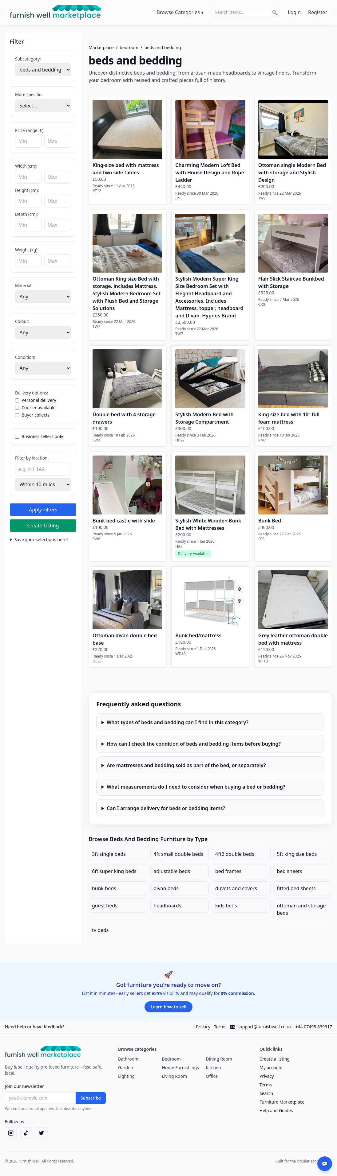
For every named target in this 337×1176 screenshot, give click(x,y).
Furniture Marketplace (282, 1102)
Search (266, 1093)
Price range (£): (30, 130)
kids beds (226, 905)
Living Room (174, 1076)
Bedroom (171, 1059)
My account (271, 1067)
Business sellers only (39, 436)
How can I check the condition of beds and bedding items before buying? (194, 743)
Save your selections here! (41, 539)
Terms (220, 1027)
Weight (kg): (26, 250)
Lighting (126, 1076)
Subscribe (91, 1098)
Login (294, 12)
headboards (167, 905)
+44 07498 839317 (313, 1027)
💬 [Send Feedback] (325, 1163)
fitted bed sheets (296, 888)
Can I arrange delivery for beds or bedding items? (166, 808)
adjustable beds (172, 871)
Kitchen (213, 1067)
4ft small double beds (179, 854)
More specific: (28, 94)
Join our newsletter (24, 1086)
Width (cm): (26, 166)
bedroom (129, 47)
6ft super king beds (114, 871)
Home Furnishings (180, 1067)
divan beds (166, 888)
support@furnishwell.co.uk (260, 1027)
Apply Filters (43, 509)
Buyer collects (32, 415)
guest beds (104, 905)
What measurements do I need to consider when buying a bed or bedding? (196, 786)
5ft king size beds (297, 854)
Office (212, 1076)
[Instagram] (11, 1133)
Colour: (22, 321)
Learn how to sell (168, 1007)
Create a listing (275, 1059)
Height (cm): (27, 190)
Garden (125, 1067)
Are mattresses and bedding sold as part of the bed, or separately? (186, 765)
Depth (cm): (26, 214)
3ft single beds (109, 854)
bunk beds (104, 888)
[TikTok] (26, 1133)
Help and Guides (276, 1110)
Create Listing (43, 525)
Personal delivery (35, 400)
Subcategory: (28, 59)
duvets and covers (236, 888)
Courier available (35, 407)
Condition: (25, 357)
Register (317, 12)
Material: (23, 286)
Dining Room (219, 1059)
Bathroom (128, 1059)
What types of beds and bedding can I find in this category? (177, 722)
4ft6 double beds (234, 854)
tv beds (100, 930)
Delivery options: (31, 393)
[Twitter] (41, 1133)
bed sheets (289, 871)
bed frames (228, 871)
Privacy (203, 1027)
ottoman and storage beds (301, 909)
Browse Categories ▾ (180, 12)
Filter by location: (32, 458)
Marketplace (101, 47)
